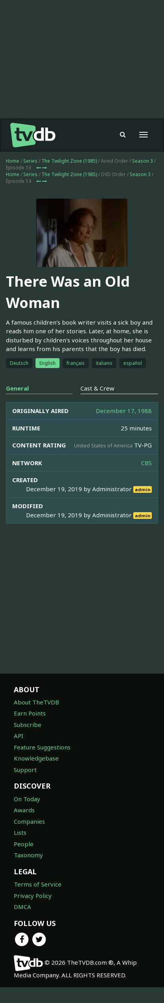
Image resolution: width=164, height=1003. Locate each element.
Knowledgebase (36, 758)
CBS (146, 463)
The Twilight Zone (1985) (69, 161)
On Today (27, 799)
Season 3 (142, 161)
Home (12, 161)
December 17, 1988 (124, 411)
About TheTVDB (36, 702)
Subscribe (27, 725)
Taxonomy (28, 855)
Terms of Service (38, 884)
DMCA (22, 907)
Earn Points (30, 713)
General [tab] (17, 388)
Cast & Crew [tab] (97, 388)
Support (25, 770)
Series (30, 161)
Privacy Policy (33, 896)
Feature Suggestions (42, 747)
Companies (29, 821)
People (24, 844)
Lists (20, 832)
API (18, 736)
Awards (24, 810)
